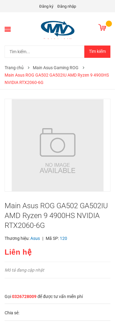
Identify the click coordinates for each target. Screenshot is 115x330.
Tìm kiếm (97, 51)
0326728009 (24, 296)
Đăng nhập (66, 6)
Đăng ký (46, 6)
